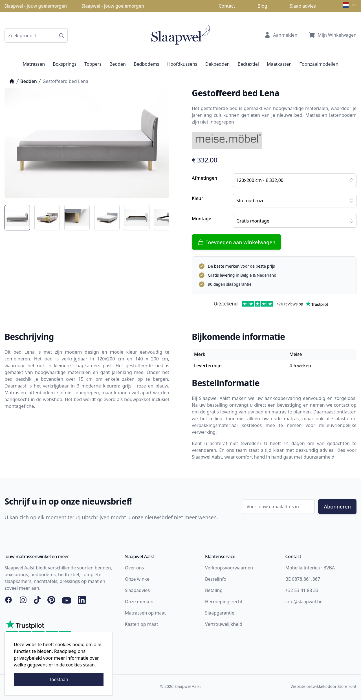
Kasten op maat (141, 624)
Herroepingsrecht (224, 601)
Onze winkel (138, 579)
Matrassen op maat (145, 613)
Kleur (197, 198)
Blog (262, 6)
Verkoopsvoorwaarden (229, 568)
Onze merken (139, 601)
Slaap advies (303, 6)
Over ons (134, 568)
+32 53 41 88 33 (301, 590)
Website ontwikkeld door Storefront (323, 686)
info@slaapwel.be (304, 601)
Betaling (214, 590)
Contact (227, 6)
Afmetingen (204, 178)
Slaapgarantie (219, 613)
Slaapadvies (137, 590)
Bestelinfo (215, 579)
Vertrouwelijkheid (223, 624)
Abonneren (337, 506)
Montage (201, 218)
